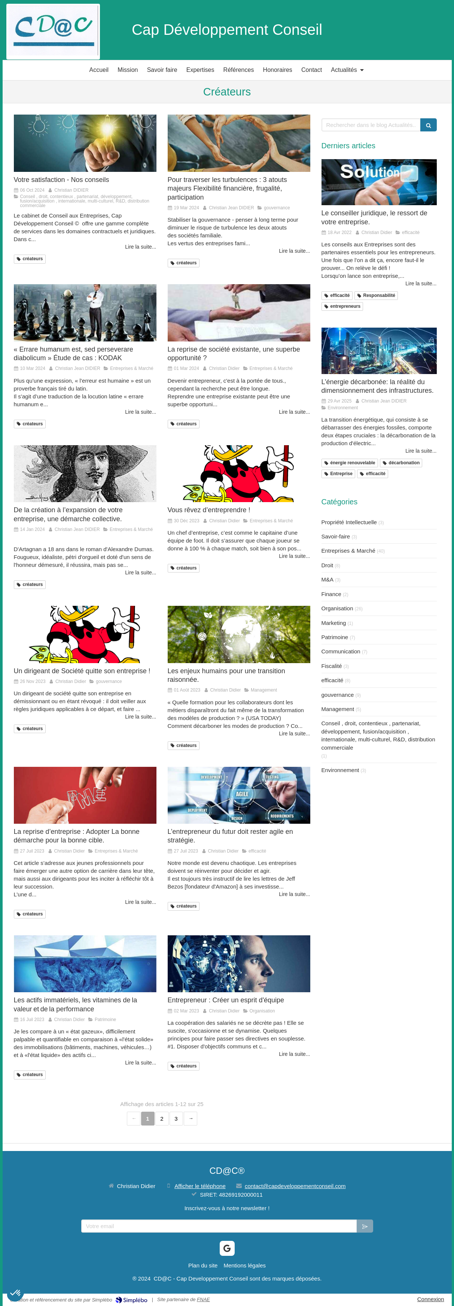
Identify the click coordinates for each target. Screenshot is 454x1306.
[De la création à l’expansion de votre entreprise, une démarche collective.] (85, 473)
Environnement (340, 770)
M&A (328, 579)
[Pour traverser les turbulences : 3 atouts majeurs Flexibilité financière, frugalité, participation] (239, 143)
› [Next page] (190, 1119)
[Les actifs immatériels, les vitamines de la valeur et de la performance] (85, 963)
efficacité (333, 680)
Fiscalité (332, 666)
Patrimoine (335, 637)
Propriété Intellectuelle (349, 522)
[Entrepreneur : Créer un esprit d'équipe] (239, 963)
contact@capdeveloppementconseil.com (295, 1186)
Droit (327, 565)
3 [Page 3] (175, 1118)
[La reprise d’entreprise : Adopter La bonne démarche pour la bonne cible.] (85, 795)
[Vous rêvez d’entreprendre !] (239, 473)
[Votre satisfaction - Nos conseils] (85, 143)
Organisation (337, 608)
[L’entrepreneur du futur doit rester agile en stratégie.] (239, 795)
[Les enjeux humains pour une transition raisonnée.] (239, 634)
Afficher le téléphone (200, 1186)
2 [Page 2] (161, 1118)
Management (338, 709)
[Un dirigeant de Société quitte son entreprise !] (85, 634)
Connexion (430, 1299)
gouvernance (338, 695)
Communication (341, 651)
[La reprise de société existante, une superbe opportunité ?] (239, 312)
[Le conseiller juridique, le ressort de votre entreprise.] (379, 182)
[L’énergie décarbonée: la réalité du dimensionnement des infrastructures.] (379, 351)
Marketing (334, 623)
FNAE (203, 1299)
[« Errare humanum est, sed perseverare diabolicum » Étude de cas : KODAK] (85, 312)
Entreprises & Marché (348, 550)
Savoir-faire (336, 536)
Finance (331, 594)
